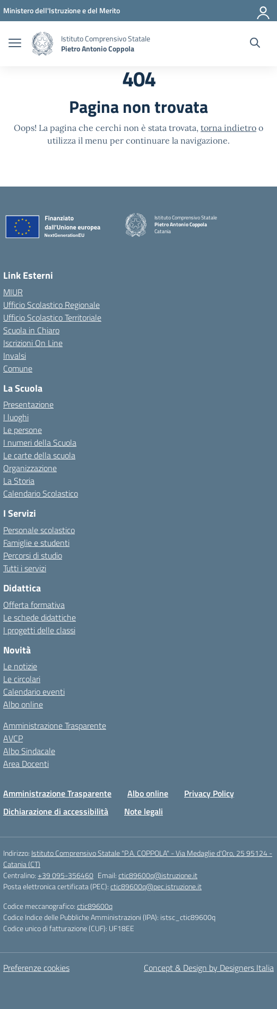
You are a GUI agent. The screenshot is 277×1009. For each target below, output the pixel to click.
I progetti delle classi (39, 630)
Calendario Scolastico (40, 493)
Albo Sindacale (29, 751)
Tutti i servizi (24, 568)
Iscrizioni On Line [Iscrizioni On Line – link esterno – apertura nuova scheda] (33, 343)
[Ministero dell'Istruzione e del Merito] (61, 10)
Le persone (22, 429)
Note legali (143, 811)
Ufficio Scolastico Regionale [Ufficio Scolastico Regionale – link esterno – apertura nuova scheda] (51, 304)
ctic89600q (94, 905)
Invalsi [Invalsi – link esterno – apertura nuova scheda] (14, 355)
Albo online (23, 704)
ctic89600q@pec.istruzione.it (156, 886)
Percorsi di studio (32, 555)
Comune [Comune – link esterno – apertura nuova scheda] (17, 368)
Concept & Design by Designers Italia (209, 967)
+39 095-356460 (65, 875)
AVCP (13, 738)
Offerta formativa (34, 604)
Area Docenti (26, 763)
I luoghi (16, 417)
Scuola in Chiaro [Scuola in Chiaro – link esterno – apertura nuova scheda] (31, 330)
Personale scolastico (39, 530)
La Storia (18, 480)
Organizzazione (30, 468)
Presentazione (28, 404)
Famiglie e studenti (36, 542)
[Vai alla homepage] (42, 44)
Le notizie (20, 666)
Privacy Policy (209, 793)
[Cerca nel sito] (255, 44)
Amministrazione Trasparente (54, 725)
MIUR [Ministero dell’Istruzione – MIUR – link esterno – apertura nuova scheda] (13, 292)
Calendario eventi (34, 691)
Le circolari (21, 678)
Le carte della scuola (39, 455)
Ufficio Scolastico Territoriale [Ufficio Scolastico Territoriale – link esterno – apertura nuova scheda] (52, 317)
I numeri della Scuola (39, 442)
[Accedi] (264, 11)
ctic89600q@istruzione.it (157, 875)
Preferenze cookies (36, 967)
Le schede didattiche (39, 617)
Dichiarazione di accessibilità (55, 811)
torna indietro (228, 127)
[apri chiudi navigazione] (14, 44)
